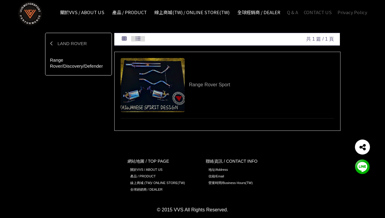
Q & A (292, 12)
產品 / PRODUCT (143, 176)
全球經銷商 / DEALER (146, 189)
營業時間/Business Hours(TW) (230, 183)
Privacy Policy (352, 12)
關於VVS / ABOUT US (146, 169)
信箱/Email (216, 176)
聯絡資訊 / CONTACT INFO (231, 161)
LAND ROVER (68, 43)
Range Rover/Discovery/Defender (76, 63)
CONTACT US (318, 12)
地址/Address (218, 169)
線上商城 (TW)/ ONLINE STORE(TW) (157, 183)
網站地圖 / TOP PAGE (148, 161)
